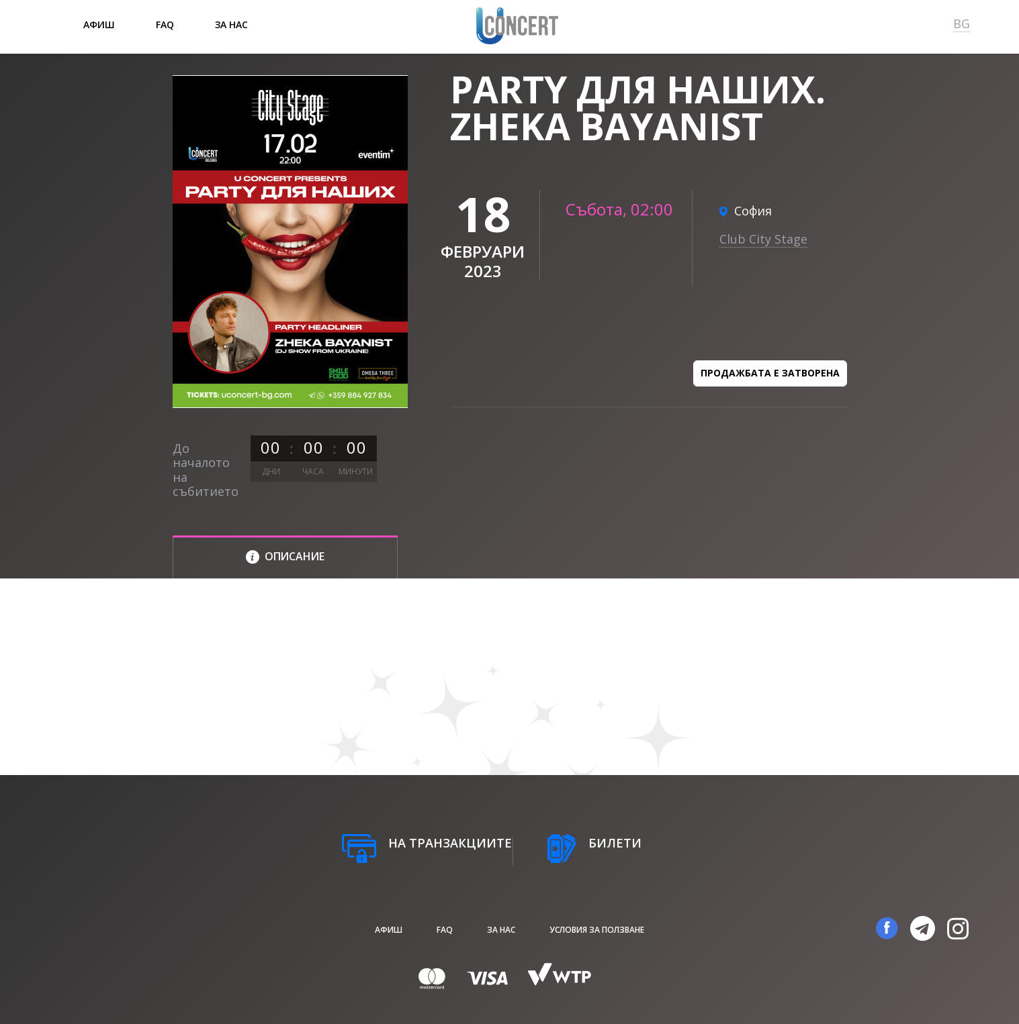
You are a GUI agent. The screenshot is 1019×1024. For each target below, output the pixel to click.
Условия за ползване (596, 929)
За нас (231, 24)
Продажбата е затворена (770, 372)
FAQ (165, 24)
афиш (99, 24)
